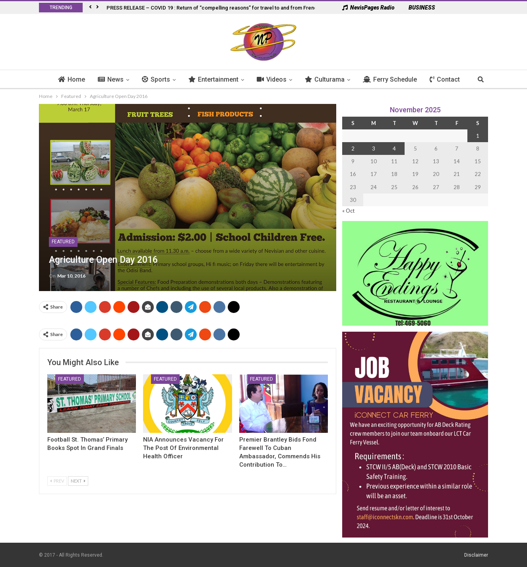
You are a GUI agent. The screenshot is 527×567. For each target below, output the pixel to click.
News (111, 79)
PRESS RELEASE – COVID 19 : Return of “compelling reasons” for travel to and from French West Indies (228, 8)
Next (78, 480)
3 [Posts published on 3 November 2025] (373, 148)
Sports (156, 79)
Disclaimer (476, 554)
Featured (63, 241)
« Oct (348, 210)
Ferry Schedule (390, 79)
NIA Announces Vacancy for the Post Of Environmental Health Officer (183, 448)
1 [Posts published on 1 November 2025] (477, 136)
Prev (57, 480)
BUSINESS (418, 7)
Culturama (325, 79)
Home (71, 79)
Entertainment (213, 79)
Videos (272, 79)
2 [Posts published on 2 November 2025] (353, 148)
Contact (445, 79)
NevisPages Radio (368, 7)
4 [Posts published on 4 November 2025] (394, 148)
